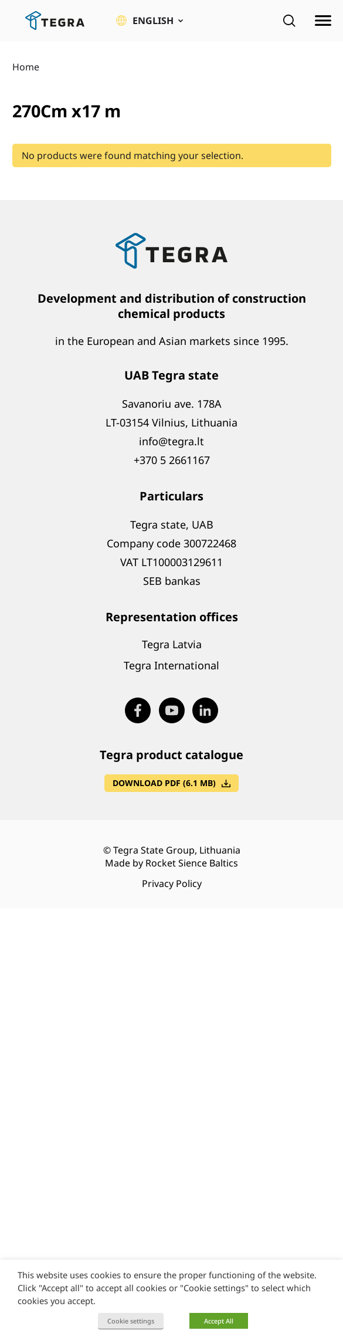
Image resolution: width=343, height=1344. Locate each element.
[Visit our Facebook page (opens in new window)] (138, 710)
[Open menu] (323, 20)
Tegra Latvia (172, 644)
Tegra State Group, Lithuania (176, 850)
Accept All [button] (218, 1320)
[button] (149, 20)
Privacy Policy (172, 883)
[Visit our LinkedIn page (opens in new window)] (205, 710)
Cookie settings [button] (130, 1320)
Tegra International (171, 665)
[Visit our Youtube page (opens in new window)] (172, 710)
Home (25, 66)
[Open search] (289, 20)
